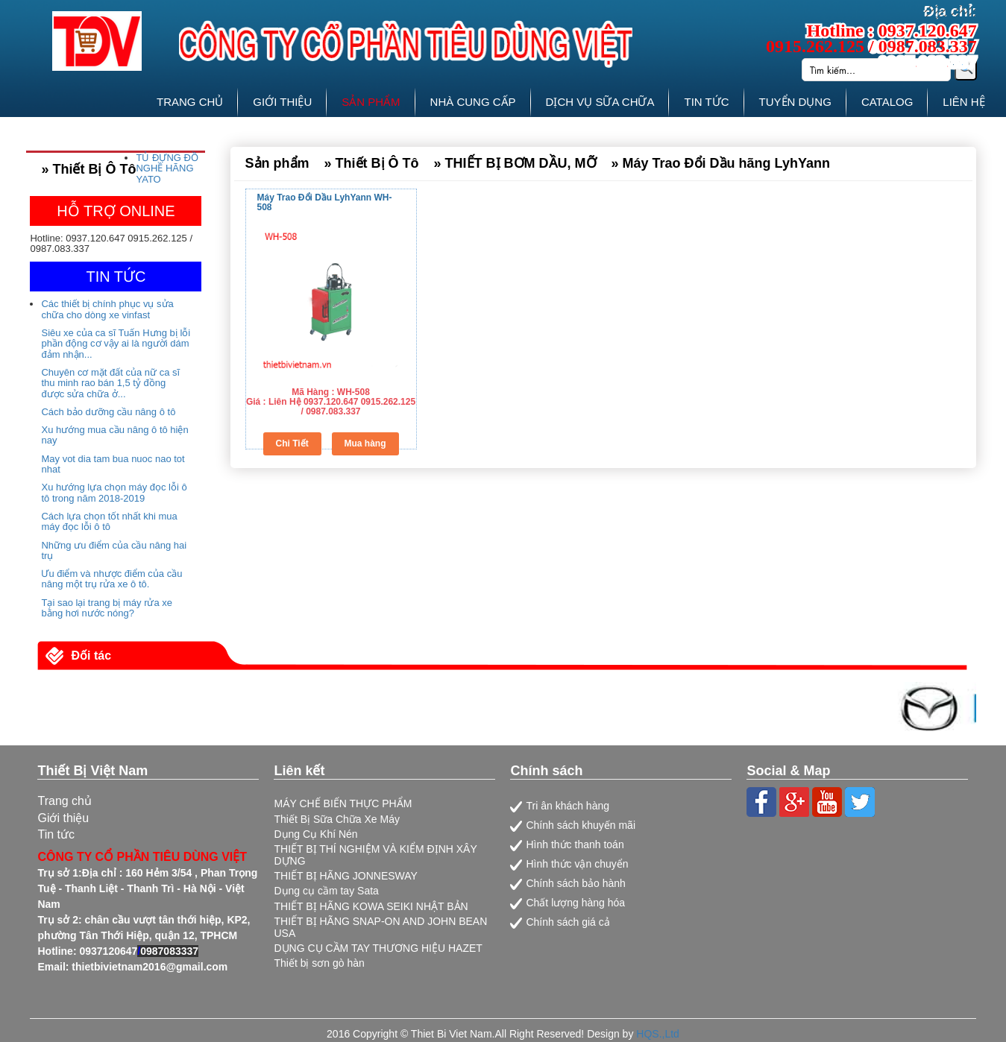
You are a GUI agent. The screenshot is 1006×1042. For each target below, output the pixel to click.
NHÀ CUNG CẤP (473, 101)
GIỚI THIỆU (282, 101)
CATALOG (887, 101)
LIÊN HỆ (963, 101)
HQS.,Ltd (657, 1034)
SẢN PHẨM (371, 101)
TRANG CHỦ (190, 101)
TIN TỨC (706, 101)
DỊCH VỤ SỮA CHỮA (600, 101)
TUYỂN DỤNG (795, 101)
